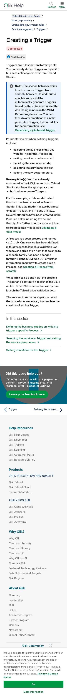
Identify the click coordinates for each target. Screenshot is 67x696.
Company (15, 593)
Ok (33, 684)
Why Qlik (14, 537)
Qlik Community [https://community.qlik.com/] (33, 644)
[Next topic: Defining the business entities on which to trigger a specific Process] (49, 408)
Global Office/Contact (22, 633)
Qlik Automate (17, 520)
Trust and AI (16, 552)
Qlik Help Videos (19, 433)
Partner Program (19, 618)
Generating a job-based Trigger (35, 130)
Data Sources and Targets (25, 571)
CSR (11, 603)
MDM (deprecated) (22, 20)
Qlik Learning (17, 448)
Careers (14, 623)
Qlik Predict (16, 515)
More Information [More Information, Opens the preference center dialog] (33, 691)
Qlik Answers (17, 510)
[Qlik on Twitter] (50, 644)
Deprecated (15, 48)
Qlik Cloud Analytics (21, 505)
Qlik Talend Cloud (20, 485)
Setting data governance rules (28, 24)
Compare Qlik (17, 562)
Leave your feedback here (27, 393)
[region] (33, 671)
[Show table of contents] (7, 16)
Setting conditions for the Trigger (27, 348)
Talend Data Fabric (20, 490)
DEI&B (12, 608)
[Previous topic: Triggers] (18, 408)
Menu (62, 6)
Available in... (18, 56)
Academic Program (21, 613)
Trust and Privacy (19, 547)
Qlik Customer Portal (21, 453)
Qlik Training (16, 443)
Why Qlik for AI (18, 557)
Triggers (40, 29)
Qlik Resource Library (22, 458)
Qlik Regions (16, 576)
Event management (22, 29)
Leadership (16, 598)
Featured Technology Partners (27, 567)
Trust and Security (20, 542)
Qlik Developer (18, 438)
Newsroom (16, 628)
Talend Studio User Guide (26, 16)
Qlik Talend (16, 480)
